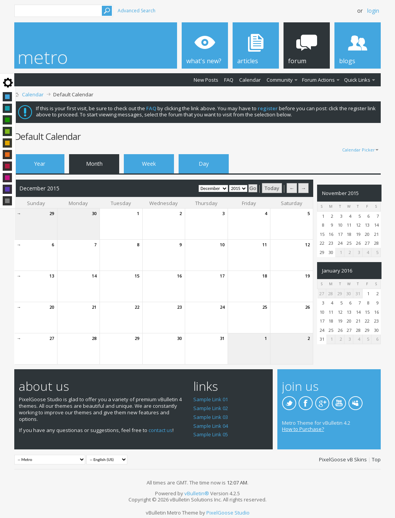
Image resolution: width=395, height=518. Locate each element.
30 (94, 213)
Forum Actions (318, 79)
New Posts (206, 79)
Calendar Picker (358, 150)
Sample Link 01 (210, 399)
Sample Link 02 (210, 408)
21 (94, 307)
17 (222, 276)
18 (264, 276)
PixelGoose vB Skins (343, 459)
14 (94, 276)
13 (51, 276)
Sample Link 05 (210, 434)
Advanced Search (136, 10)
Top (376, 459)
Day (204, 163)
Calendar (250, 79)
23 (179, 307)
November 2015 (340, 193)
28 (94, 338)
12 (307, 244)
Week (149, 163)
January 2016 (337, 270)
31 (222, 338)
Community (280, 79)
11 (264, 244)
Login (373, 10)
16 (179, 276)
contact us (160, 430)
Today (272, 188)
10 (222, 244)
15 (137, 276)
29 (51, 213)
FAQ (228, 79)
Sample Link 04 (210, 425)
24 (222, 307)
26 (307, 307)
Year (39, 163)
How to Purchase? (303, 429)
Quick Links (357, 79)
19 (307, 276)
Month (94, 163)
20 (51, 307)
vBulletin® (196, 493)
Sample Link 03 (210, 417)
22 (137, 307)
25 (264, 307)
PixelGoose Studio (228, 512)
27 (51, 338)
